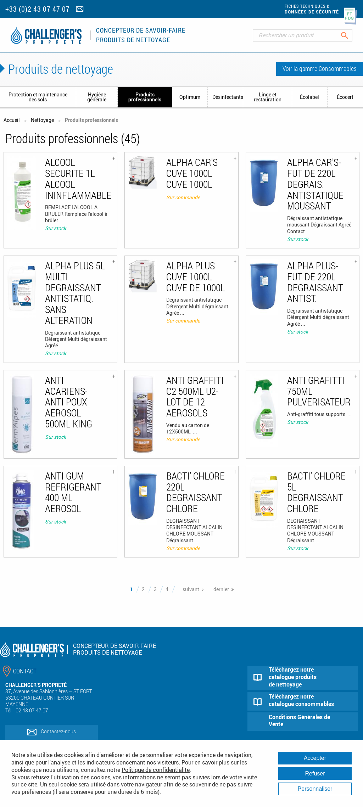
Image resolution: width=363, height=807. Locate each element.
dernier (221, 589)
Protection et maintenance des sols (38, 97)
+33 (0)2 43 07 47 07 (37, 9)
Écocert (345, 97)
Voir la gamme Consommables (320, 68)
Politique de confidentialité (156, 770)
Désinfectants (227, 97)
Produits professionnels (144, 97)
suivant (191, 589)
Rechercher (350, 35)
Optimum (189, 97)
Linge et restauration (267, 97)
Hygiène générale (96, 97)
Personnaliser (315, 789)
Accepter (315, 758)
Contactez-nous (58, 731)
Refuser (315, 773)
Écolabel (309, 97)
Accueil (12, 120)
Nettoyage (42, 120)
